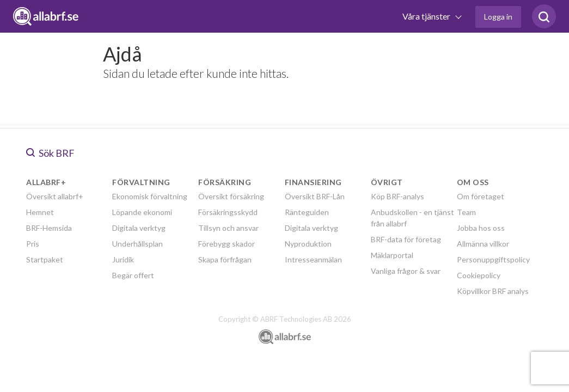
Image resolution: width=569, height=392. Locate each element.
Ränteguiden (307, 212)
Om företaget (480, 196)
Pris (32, 243)
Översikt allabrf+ (54, 196)
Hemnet (40, 212)
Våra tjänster (427, 16)
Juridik (123, 259)
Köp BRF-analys (397, 196)
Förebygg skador (226, 243)
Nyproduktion (308, 243)
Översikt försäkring (231, 196)
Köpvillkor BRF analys (493, 291)
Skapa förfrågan (225, 259)
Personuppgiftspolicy (493, 259)
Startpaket (44, 259)
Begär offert (133, 275)
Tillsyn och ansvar (228, 227)
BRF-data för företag (406, 239)
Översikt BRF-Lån (315, 196)
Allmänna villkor (483, 243)
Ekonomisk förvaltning (149, 196)
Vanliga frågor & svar (405, 270)
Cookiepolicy (478, 275)
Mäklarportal (392, 255)
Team (466, 212)
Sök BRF (50, 153)
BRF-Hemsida (49, 227)
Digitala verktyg (139, 227)
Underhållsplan (137, 243)
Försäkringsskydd (228, 212)
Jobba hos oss (481, 227)
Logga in (498, 16)
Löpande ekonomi (142, 212)
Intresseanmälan (313, 259)
